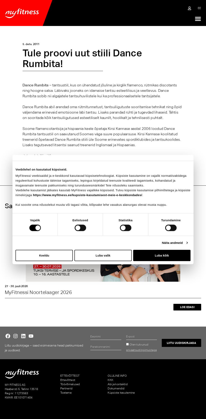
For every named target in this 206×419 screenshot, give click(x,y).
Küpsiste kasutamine (121, 392)
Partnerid (66, 388)
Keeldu (44, 255)
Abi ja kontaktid (117, 384)
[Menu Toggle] (198, 19)
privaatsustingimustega (141, 350)
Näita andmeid (172, 242)
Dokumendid (116, 388)
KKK (110, 380)
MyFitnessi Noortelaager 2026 (38, 292)
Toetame (66, 392)
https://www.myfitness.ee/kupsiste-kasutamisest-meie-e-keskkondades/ (87, 195)
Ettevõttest (67, 380)
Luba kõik (162, 255)
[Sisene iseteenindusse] (189, 8)
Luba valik (103, 255)
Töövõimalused (70, 384)
